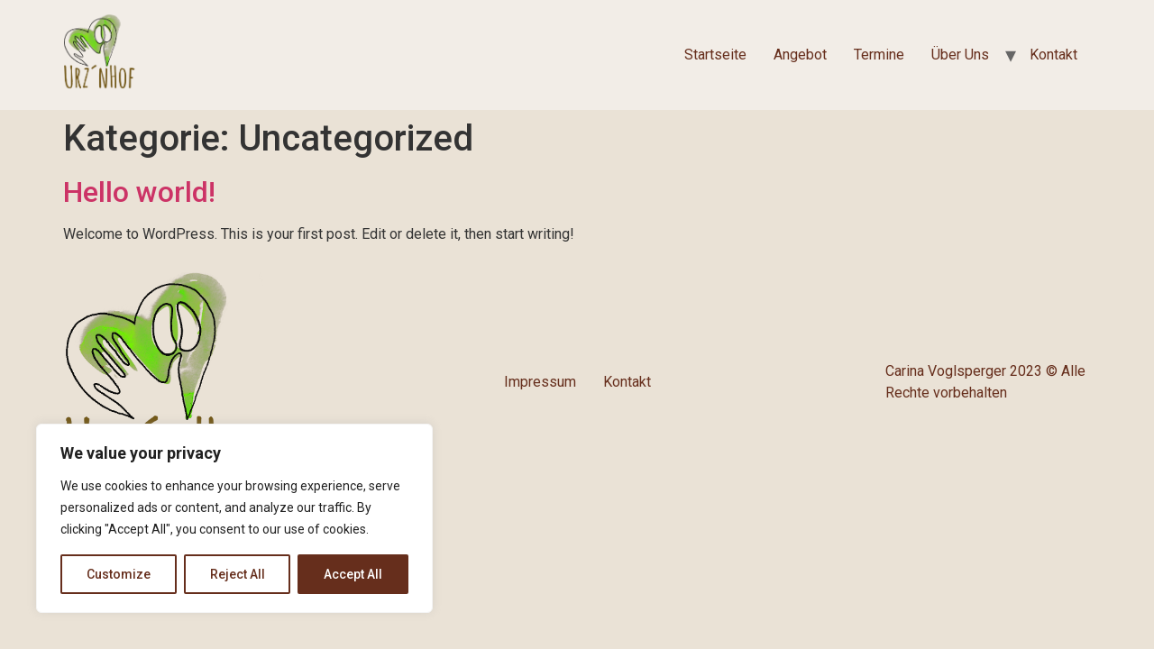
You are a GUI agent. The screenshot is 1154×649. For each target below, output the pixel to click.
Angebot (800, 54)
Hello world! (139, 192)
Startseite (715, 54)
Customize (119, 574)
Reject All (237, 574)
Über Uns (960, 54)
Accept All (353, 574)
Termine (879, 54)
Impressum (540, 381)
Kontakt (1053, 54)
